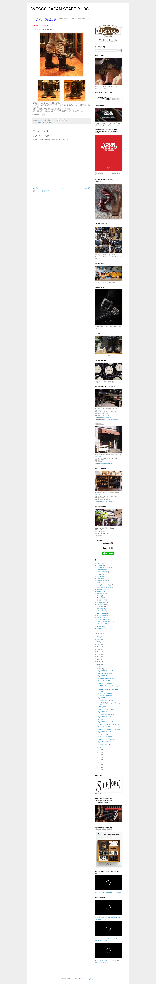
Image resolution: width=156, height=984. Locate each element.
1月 (100, 770)
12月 (100, 666)
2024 (98, 642)
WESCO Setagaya (102, 619)
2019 (98, 654)
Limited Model (101, 593)
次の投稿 (35, 188)
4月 (100, 762)
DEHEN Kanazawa (102, 580)
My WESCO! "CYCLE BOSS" (106, 709)
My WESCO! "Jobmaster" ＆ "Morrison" (109, 729)
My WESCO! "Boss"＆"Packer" (107, 739)
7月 (100, 755)
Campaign (99, 565)
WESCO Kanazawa (102, 615)
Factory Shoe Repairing (103, 585)
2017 (98, 659)
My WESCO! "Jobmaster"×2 (106, 683)
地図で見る (98, 410)
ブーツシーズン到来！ (104, 734)
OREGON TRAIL (101, 602)
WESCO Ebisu (48, 122)
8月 (100, 752)
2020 (98, 651)
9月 (100, 750)
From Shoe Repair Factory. (105, 673)
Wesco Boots (98, 919)
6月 (100, 757)
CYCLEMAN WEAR (102, 572)
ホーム (61, 188)
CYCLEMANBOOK (102, 574)
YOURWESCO (101, 628)
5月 (100, 760)
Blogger (92, 979)
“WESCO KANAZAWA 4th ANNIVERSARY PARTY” (106, 694)
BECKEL (99, 563)
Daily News (100, 576)
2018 (98, 656)
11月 (100, 669)
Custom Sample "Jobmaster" (106, 681)
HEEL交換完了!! (102, 707)
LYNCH (99, 596)
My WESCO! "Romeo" (104, 717)
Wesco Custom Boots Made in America (106, 917)
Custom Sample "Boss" (104, 744)
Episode (99, 582)
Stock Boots (100, 606)
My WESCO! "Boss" (104, 712)
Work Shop (100, 626)
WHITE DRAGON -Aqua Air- (105, 622)
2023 (98, 644)
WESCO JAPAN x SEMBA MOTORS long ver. (108, 893)
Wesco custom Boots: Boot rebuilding (105, 960)
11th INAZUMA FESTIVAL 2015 (107, 678)
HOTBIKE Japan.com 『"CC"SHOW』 (109, 724)
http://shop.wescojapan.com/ (111, 419)
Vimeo (106, 919)
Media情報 (100, 598)
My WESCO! (41, 122)
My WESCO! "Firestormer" (105, 676)
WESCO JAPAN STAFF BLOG (60, 9)
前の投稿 (87, 188)
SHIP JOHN (100, 604)
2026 (98, 637)
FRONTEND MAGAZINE (104, 587)
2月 (100, 767)
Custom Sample (101, 569)
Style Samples (101, 609)
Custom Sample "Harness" (105, 700)
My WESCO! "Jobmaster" (105, 671)
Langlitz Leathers (101, 589)
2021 (98, 649)
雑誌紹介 (100, 719)
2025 (98, 639)
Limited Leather (101, 591)
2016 (98, 661)
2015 (98, 664)
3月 (100, 765)
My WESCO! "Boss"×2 (104, 742)
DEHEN (99, 578)
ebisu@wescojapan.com (106, 463)
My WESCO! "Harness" (104, 698)
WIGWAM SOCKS (102, 624)
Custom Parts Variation (103, 567)
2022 (98, 646)
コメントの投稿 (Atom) (42, 191)
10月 (100, 747)
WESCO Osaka (101, 617)
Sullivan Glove (101, 611)
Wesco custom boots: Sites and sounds (106, 939)
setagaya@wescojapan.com (107, 501)
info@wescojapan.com (105, 417)
